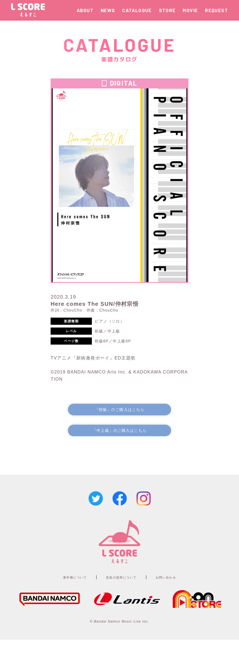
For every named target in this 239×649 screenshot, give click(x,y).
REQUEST (216, 10)
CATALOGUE (137, 10)
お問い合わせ (177, 586)
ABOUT (85, 10)
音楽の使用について (122, 586)
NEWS (108, 10)
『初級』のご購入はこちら (119, 415)
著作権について (64, 586)
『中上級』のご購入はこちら (119, 438)
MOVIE (190, 10)
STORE (167, 10)
